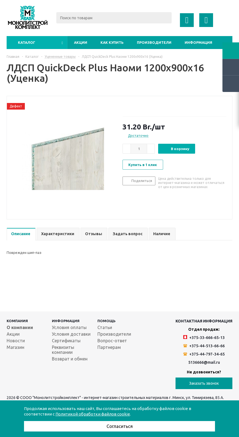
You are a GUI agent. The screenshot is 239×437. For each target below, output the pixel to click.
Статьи (104, 327)
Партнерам (109, 347)
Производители (154, 42)
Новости (16, 340)
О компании (20, 327)
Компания (17, 321)
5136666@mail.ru (204, 362)
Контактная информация (204, 321)
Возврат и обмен (69, 358)
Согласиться (120, 426)
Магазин (15, 347)
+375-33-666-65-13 (204, 337)
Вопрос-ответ (112, 340)
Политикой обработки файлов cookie (92, 414)
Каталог (26, 42)
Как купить (112, 42)
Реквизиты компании (63, 350)
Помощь (106, 321)
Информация (198, 42)
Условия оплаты (69, 327)
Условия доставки (71, 334)
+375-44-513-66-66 (204, 346)
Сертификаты (66, 340)
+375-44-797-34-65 (204, 354)
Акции (80, 42)
